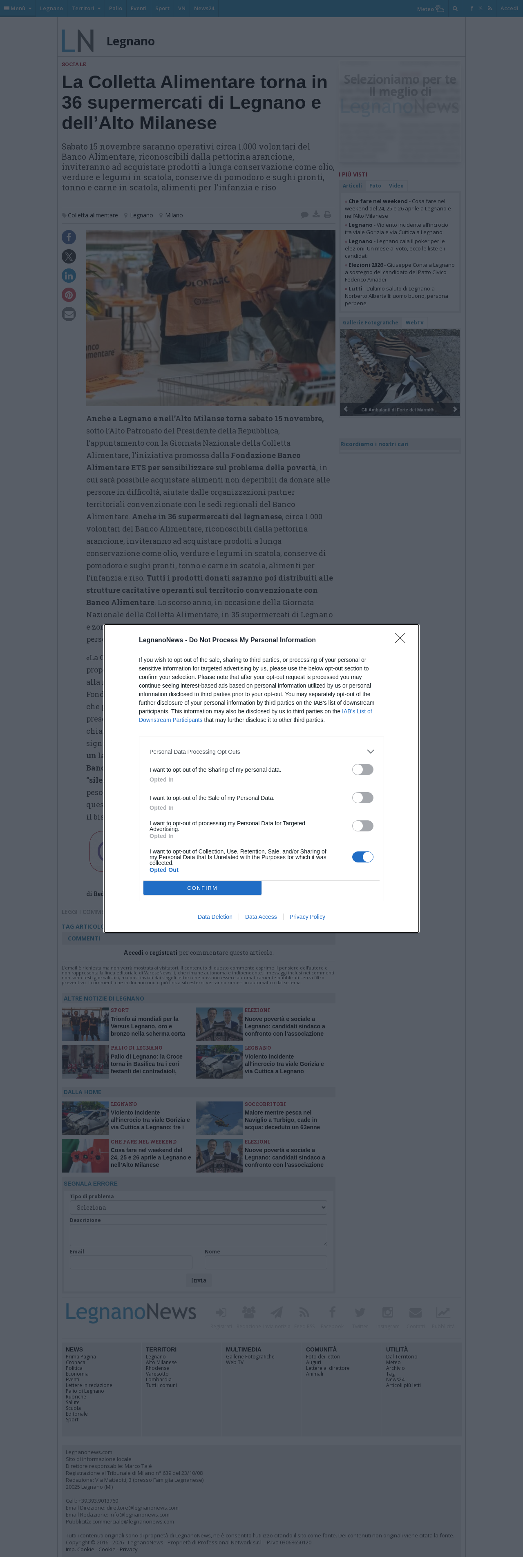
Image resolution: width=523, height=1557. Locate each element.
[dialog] (261, 778)
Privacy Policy (307, 917)
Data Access (261, 917)
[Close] (403, 640)
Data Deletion (215, 917)
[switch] (362, 769)
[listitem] (261, 751)
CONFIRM (202, 888)
